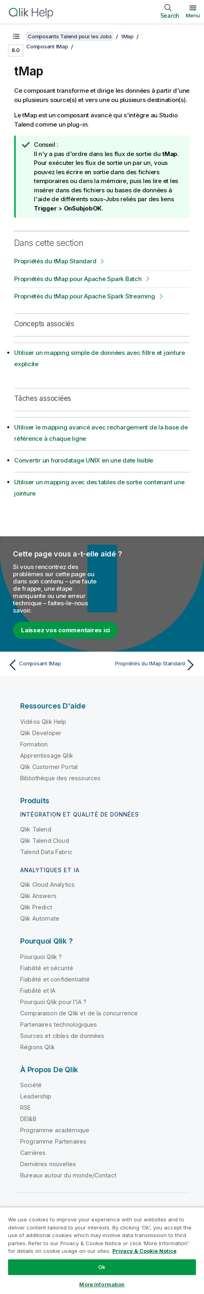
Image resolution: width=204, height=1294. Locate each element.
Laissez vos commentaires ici (65, 630)
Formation (34, 744)
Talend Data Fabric (46, 851)
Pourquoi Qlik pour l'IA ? (53, 1001)
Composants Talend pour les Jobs (69, 36)
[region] (102, 1250)
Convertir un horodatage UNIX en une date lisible (83, 460)
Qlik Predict (36, 907)
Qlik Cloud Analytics (47, 884)
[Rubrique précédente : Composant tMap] (53, 665)
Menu (193, 15)
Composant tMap (47, 46)
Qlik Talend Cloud (44, 840)
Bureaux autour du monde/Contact (68, 1175)
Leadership (36, 1096)
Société (31, 1084)
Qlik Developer (40, 732)
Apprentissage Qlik (46, 755)
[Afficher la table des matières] (16, 36)
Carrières (33, 1152)
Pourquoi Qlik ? (41, 956)
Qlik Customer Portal (49, 766)
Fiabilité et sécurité (46, 968)
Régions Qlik (37, 1047)
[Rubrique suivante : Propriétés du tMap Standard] (151, 665)
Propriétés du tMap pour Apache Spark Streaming (84, 296)
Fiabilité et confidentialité (55, 979)
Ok (101, 1267)
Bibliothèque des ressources (60, 778)
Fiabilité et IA (37, 990)
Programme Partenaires (53, 1141)
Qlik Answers (38, 895)
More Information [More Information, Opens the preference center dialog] (101, 1284)
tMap (128, 36)
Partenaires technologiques (58, 1024)
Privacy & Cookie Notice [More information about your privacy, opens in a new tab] (144, 1251)
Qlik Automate (39, 918)
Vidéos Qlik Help (43, 721)
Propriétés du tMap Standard (55, 261)
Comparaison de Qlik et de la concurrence (79, 1013)
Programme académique (54, 1130)
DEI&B (28, 1118)
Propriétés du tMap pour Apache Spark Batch (78, 279)
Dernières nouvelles (48, 1164)
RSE (25, 1107)
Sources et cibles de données (62, 1035)
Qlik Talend (35, 829)
